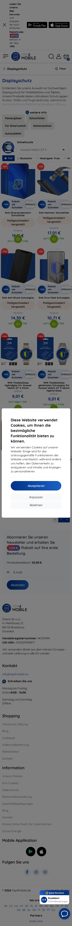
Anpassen (36, 497)
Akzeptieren (36, 486)
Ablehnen (36, 505)
